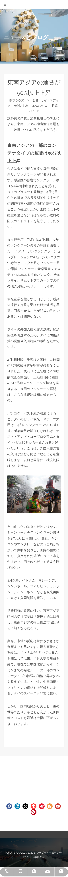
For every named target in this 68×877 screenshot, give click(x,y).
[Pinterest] (33, 812)
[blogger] (50, 806)
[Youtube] (58, 806)
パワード (34, 110)
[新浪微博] (42, 806)
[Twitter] (25, 806)
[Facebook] (9, 806)
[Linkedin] (17, 806)
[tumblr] (33, 806)
